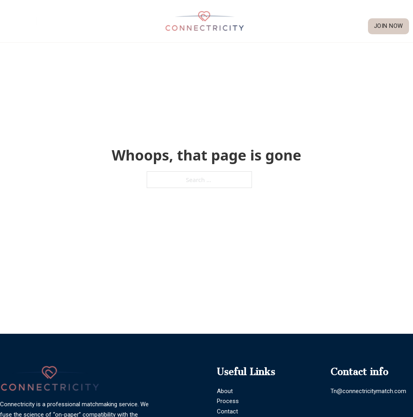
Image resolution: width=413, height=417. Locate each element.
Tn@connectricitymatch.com (368, 391)
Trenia (19, 21)
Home (311, 12)
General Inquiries (77, 21)
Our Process (372, 12)
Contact (227, 411)
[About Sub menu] (347, 13)
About (332, 12)
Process (228, 401)
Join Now (388, 25)
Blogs (401, 12)
